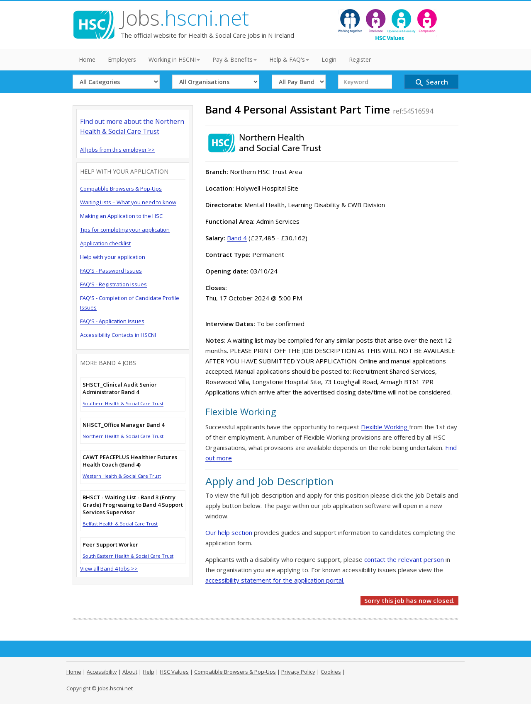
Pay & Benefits (234, 59)
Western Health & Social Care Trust (122, 476)
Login (329, 59)
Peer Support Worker (110, 544)
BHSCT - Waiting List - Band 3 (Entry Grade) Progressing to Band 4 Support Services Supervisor (133, 505)
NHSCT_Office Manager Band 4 (123, 424)
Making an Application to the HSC (121, 216)
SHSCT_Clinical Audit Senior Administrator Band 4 (120, 388)
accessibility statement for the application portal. (274, 580)
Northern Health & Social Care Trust (123, 436)
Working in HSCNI (174, 59)
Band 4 (237, 238)
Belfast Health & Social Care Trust (120, 523)
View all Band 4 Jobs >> (109, 568)
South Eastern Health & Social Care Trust (128, 556)
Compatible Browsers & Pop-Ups (121, 188)
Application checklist (105, 243)
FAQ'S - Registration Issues (113, 284)
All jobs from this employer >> (117, 149)
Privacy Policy (298, 671)
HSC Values (174, 671)
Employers (122, 59)
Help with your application (112, 257)
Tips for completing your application (125, 229)
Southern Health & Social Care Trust (123, 403)
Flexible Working (385, 427)
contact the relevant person (404, 559)
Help (148, 671)
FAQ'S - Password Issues (111, 270)
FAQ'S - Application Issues (112, 321)
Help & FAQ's (289, 59)
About (129, 671)
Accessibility (102, 671)
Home (87, 59)
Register (360, 59)
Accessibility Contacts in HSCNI (118, 335)
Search (431, 82)
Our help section (229, 532)
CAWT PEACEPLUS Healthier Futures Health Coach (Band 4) (130, 460)
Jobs (185, 18)
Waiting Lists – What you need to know (128, 202)
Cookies (331, 671)
